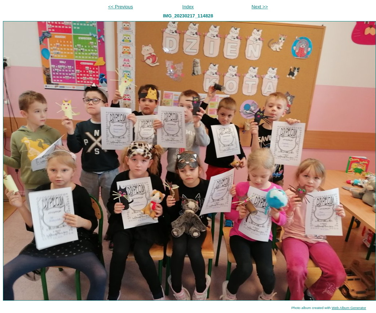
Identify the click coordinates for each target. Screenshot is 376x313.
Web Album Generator (349, 308)
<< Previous (120, 6)
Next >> (260, 6)
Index (187, 6)
